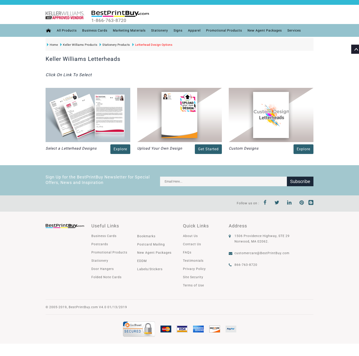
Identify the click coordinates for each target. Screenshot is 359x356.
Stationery (159, 30)
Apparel (194, 30)
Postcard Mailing (151, 244)
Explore (120, 149)
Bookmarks (146, 236)
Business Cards (94, 30)
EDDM (142, 261)
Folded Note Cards (106, 277)
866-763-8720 (245, 265)
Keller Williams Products (78, 44)
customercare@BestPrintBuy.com (261, 253)
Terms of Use (193, 285)
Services (294, 30)
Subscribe (300, 181)
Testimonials (193, 260)
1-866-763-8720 (108, 20)
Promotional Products (224, 30)
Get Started (208, 149)
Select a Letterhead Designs (71, 148)
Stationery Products (115, 44)
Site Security (193, 277)
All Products (67, 30)
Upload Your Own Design (159, 148)
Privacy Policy (194, 269)
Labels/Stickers (150, 269)
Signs (178, 30)
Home (52, 44)
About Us (190, 236)
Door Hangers (102, 269)
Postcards (99, 244)
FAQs (187, 252)
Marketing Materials (129, 30)
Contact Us (192, 244)
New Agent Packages (264, 30)
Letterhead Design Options (152, 44)
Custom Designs (243, 148)
